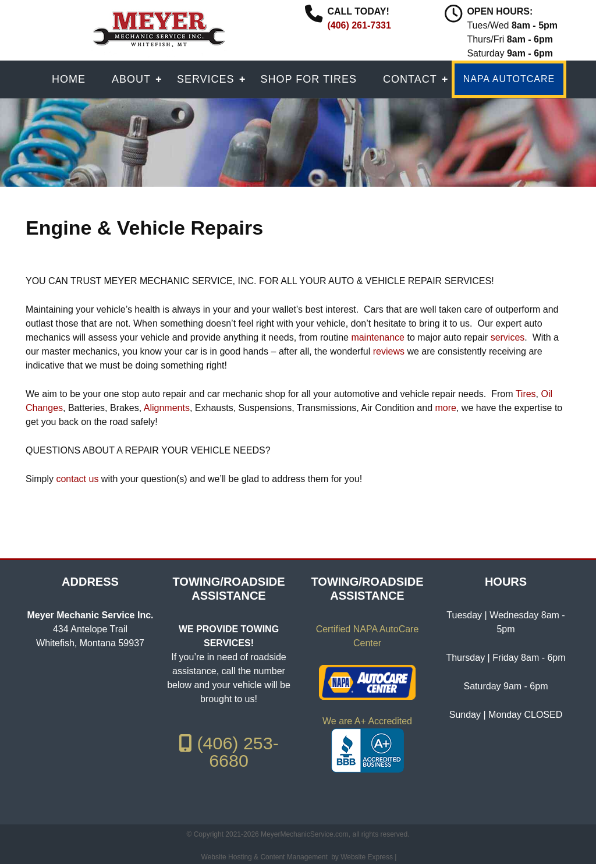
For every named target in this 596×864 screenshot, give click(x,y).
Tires (526, 394)
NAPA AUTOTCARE (509, 79)
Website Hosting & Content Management (264, 857)
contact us (77, 479)
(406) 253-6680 (229, 751)
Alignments (167, 408)
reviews (389, 351)
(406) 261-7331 (359, 25)
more (445, 408)
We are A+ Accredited (367, 721)
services (508, 337)
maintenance (378, 337)
